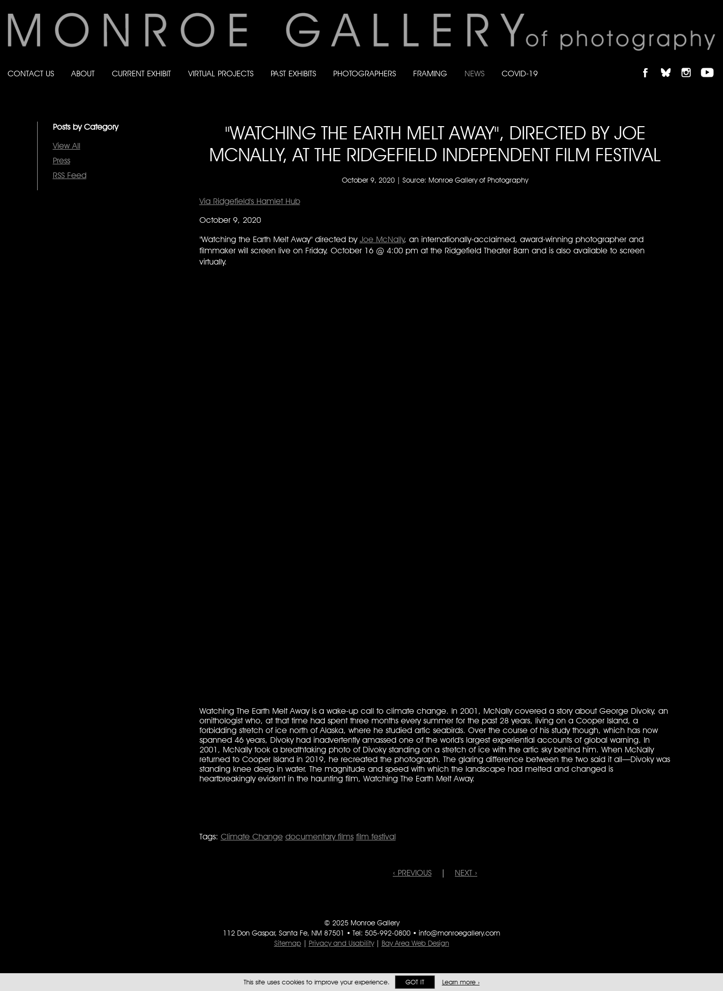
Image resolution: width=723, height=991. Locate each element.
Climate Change (252, 836)
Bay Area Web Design (415, 943)
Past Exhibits (293, 73)
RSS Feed (69, 175)
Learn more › (461, 982)
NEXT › (466, 873)
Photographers (364, 73)
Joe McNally (382, 239)
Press (61, 160)
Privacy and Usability (341, 943)
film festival (376, 836)
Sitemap (287, 943)
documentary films (319, 836)
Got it (415, 982)
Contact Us (31, 73)
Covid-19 (520, 73)
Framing (430, 73)
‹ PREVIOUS (412, 873)
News (474, 73)
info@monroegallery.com (459, 933)
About (83, 73)
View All (66, 146)
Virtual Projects (220, 73)
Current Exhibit (141, 73)
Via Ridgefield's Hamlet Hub (249, 201)
